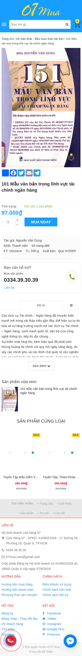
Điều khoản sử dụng (57, 584)
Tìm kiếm (8, 629)
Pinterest (51, 634)
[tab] (41, 305)
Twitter (50, 618)
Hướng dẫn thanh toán (17, 589)
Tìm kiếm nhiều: (22, 503)
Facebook (52, 613)
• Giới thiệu (64, 503)
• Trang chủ (45, 503)
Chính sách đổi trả (56, 595)
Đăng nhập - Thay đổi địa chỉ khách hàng (19, 621)
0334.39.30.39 (21, 280)
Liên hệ (9, 287)
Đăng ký (7, 613)
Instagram (52, 624)
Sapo (49, 651)
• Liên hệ (59, 513)
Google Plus (54, 629)
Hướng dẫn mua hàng (17, 584)
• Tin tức (43, 513)
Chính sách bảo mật (57, 589)
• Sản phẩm (25, 513)
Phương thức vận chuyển (19, 595)
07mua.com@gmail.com (23, 557)
